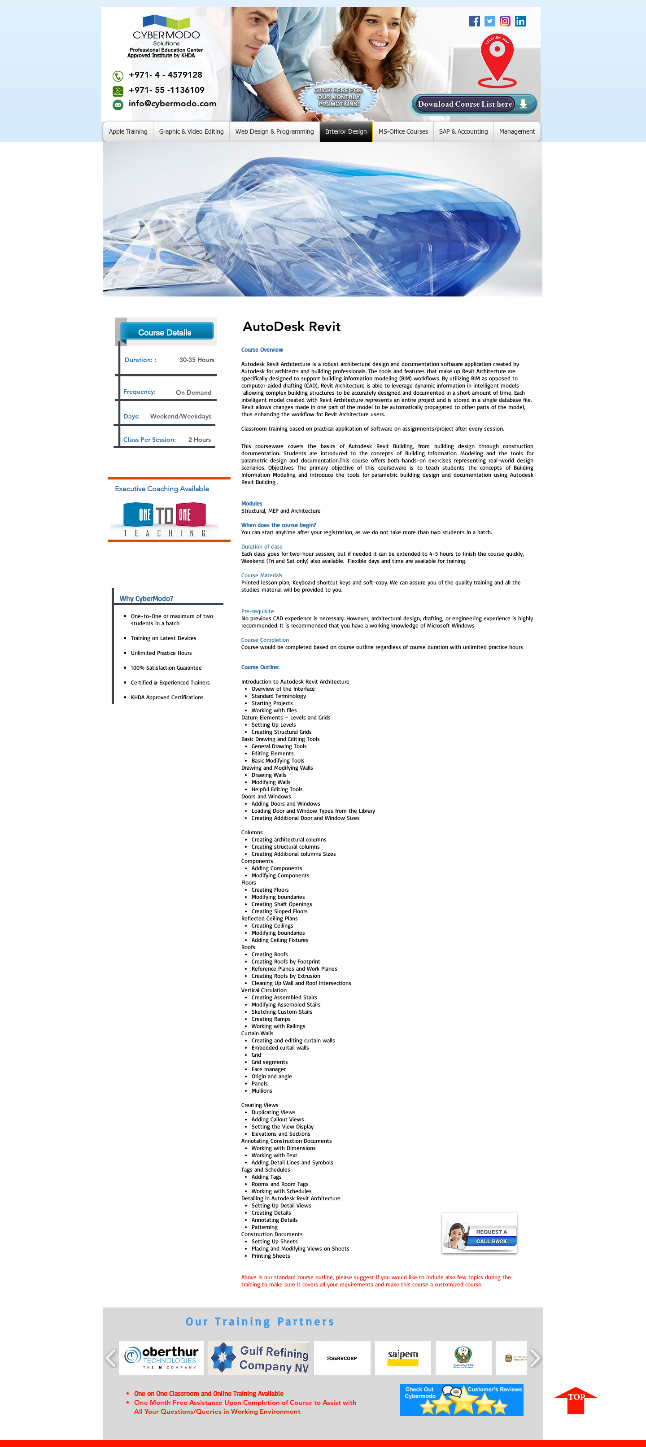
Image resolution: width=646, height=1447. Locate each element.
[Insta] (505, 21)
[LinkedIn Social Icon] (520, 21)
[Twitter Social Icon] (489, 21)
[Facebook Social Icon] (474, 21)
